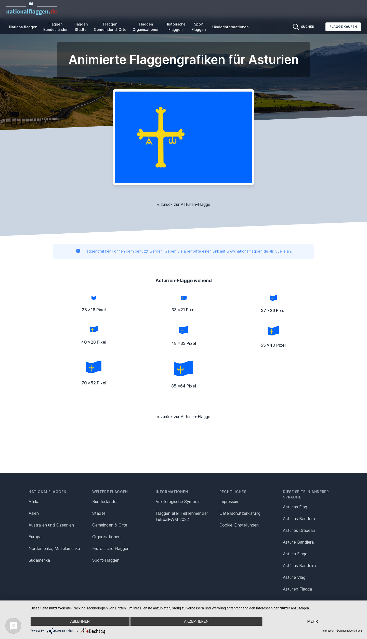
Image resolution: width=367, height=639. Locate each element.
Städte (99, 513)
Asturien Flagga (297, 589)
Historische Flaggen (175, 27)
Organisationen (106, 536)
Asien (34, 513)
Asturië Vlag (294, 577)
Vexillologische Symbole (178, 501)
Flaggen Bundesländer (55, 27)
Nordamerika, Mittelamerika (54, 548)
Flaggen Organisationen (146, 27)
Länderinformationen (230, 27)
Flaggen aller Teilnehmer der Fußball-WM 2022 (182, 516)
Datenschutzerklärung (349, 630)
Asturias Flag (295, 506)
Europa (35, 536)
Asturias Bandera (299, 518)
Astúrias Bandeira (299, 565)
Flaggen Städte (81, 27)
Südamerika (39, 560)
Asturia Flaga (295, 553)
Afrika (34, 501)
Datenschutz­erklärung (239, 513)
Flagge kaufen (343, 27)
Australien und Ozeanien (51, 525)
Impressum (229, 501)
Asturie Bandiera (298, 542)
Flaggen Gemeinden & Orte (110, 27)
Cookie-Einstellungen (239, 525)
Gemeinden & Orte (109, 525)
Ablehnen (80, 621)
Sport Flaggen (199, 27)
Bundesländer (105, 501)
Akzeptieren (196, 621)
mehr (312, 621)
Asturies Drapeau (299, 530)
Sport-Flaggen (106, 560)
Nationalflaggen (23, 27)
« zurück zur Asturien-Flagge (183, 204)
